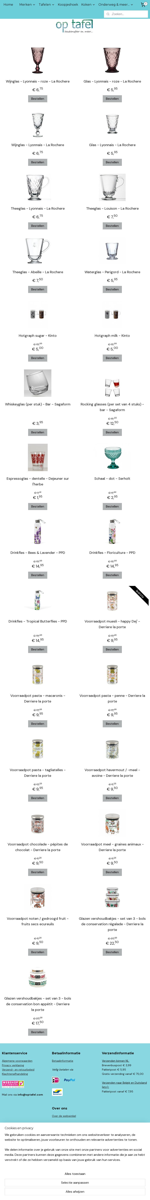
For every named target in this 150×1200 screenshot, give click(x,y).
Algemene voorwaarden (17, 1061)
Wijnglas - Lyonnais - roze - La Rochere (38, 81)
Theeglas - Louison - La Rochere (112, 208)
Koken (88, 4)
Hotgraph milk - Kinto (112, 335)
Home (8, 4)
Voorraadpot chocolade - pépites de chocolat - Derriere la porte (38, 847)
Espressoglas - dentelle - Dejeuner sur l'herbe (38, 481)
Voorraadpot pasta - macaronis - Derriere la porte (37, 698)
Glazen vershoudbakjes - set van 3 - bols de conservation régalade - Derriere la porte (112, 924)
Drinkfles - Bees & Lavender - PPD (38, 552)
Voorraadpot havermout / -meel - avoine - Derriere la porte (112, 773)
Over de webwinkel (64, 1116)
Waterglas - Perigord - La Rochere (112, 272)
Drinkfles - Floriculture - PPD (112, 552)
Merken (27, 4)
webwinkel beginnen (81, 1192)
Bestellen (37, 99)
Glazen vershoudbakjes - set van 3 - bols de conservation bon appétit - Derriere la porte (37, 1004)
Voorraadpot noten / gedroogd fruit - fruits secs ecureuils (38, 921)
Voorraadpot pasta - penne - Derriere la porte (112, 698)
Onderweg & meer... (115, 4)
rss (67, 1192)
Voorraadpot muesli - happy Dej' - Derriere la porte (112, 624)
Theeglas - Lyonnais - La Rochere (38, 208)
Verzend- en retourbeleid (18, 1069)
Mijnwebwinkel (113, 1192)
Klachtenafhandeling (15, 1074)
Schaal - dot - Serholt (112, 478)
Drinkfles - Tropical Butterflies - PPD (38, 621)
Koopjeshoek (68, 4)
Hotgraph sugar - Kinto (38, 335)
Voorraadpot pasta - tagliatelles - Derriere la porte (38, 773)
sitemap (60, 1192)
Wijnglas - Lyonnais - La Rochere (37, 145)
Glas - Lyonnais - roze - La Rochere (112, 81)
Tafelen (47, 4)
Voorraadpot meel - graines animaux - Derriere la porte (112, 847)
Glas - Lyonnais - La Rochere (112, 145)
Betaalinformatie (62, 1061)
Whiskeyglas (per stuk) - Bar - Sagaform (38, 404)
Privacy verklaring (13, 1065)
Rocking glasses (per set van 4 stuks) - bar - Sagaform (112, 407)
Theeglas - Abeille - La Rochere (37, 272)
